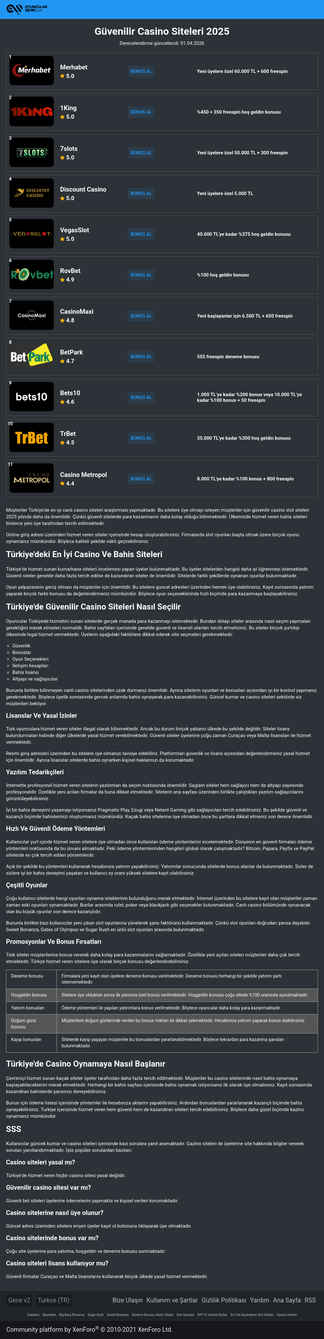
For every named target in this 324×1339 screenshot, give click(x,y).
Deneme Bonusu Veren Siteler (152, 1315)
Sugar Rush (96, 1315)
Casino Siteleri (287, 1315)
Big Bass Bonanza (71, 1315)
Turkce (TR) (53, 1300)
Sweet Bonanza (118, 1315)
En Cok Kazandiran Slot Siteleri (251, 1315)
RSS (310, 1300)
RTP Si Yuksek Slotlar (212, 1315)
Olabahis (33, 1315)
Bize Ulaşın (128, 1300)
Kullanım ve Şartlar (172, 1300)
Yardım (259, 1300)
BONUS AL (141, 71)
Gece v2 (19, 1300)
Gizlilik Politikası (224, 1300)
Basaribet (49, 1315)
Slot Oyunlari (185, 1315)
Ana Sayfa (287, 1300)
